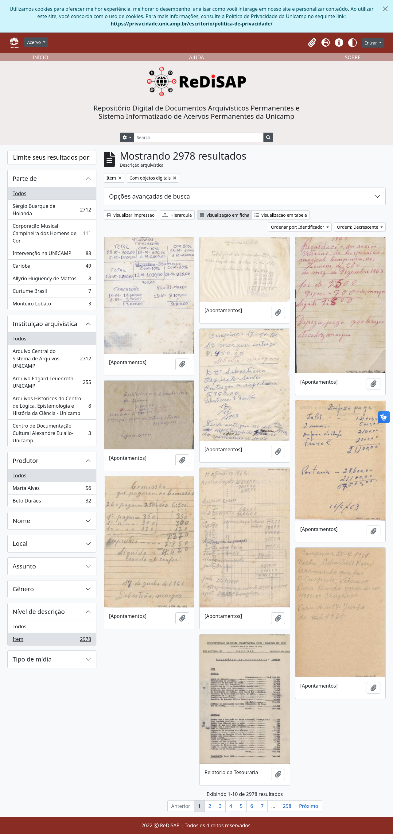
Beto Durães (51, 502)
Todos (19, 193)
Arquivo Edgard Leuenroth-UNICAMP (51, 382)
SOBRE (352, 57)
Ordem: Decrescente (358, 227)
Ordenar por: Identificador (298, 227)
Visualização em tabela (281, 215)
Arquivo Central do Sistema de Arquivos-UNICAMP (51, 358)
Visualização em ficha (225, 215)
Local (20, 543)
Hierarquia (177, 215)
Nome (21, 521)
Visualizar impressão (130, 215)
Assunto (24, 566)
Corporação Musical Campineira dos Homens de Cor (51, 233)
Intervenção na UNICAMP (51, 255)
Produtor (25, 460)
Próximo (308, 806)
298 (287, 806)
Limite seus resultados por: (52, 157)
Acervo (34, 42)
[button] (312, 42)
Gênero (23, 589)
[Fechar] (385, 8)
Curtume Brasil (51, 292)
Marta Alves (51, 489)
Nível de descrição (39, 611)
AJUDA (196, 57)
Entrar (371, 43)
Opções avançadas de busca (149, 196)
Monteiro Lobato (51, 305)
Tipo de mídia (32, 659)
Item (51, 640)
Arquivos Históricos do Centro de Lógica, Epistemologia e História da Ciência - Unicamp (51, 406)
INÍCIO (40, 57)
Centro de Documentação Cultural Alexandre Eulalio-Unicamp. (51, 433)
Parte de (25, 178)
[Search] (199, 137)
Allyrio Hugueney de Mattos (51, 280)
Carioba (51, 267)
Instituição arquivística (45, 324)
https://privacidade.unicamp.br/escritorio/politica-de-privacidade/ (192, 23)
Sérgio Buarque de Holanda (51, 210)
